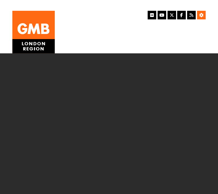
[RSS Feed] (191, 15)
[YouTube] (162, 15)
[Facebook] (181, 15)
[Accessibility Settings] (201, 15)
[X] (172, 15)
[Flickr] (152, 15)
